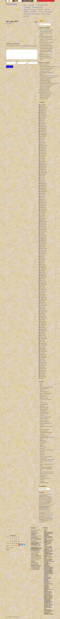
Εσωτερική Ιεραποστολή (44, 429)
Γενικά (41, 401)
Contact (41, 383)
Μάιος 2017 (42, 256)
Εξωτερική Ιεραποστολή (44, 421)
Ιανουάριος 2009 (43, 316)
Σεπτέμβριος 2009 (43, 311)
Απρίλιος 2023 (42, 161)
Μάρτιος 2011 (42, 302)
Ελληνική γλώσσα (43, 420)
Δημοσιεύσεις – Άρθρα (44, 407)
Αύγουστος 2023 (43, 155)
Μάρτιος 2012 (42, 294)
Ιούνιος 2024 (42, 139)
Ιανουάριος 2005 (43, 343)
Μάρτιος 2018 (42, 246)
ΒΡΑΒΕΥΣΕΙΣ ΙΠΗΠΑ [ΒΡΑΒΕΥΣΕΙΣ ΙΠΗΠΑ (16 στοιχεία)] (48, 499)
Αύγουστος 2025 (43, 117)
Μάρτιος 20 (42, 378)
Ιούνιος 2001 (42, 365)
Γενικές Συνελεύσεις (44, 402)
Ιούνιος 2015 (42, 270)
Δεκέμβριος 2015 (43, 265)
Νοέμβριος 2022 (43, 169)
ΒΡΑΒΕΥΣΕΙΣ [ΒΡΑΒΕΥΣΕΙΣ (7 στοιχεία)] (41, 499)
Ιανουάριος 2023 (43, 166)
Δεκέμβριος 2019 (43, 224)
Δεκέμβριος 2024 (43, 129)
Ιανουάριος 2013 (43, 289)
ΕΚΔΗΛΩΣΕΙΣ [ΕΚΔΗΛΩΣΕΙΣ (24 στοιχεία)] (42, 504)
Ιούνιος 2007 (42, 326)
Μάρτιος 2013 (42, 288)
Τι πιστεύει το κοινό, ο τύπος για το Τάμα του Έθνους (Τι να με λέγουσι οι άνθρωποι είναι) (46, 473)
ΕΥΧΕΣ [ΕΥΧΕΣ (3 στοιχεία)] (49, 508)
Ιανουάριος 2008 (43, 322)
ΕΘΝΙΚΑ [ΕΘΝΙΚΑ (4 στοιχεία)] (40, 542)
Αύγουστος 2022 (43, 174)
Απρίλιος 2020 (42, 218)
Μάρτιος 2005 (42, 341)
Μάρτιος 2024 (42, 144)
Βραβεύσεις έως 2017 (44, 398)
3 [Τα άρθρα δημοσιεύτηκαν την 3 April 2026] (14, 539)
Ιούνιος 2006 (42, 332)
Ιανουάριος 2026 (43, 109)
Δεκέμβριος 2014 (43, 275)
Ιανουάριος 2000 (43, 376)
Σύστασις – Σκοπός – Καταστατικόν (47, 459)
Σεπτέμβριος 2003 (43, 351)
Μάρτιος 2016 (42, 264)
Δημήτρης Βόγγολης (44, 65)
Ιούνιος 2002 (42, 359)
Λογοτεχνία (42, 443)
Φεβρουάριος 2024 (43, 145)
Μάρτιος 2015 (42, 272)
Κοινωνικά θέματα (43, 442)
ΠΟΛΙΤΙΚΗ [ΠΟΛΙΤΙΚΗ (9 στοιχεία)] (49, 515)
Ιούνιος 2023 (42, 158)
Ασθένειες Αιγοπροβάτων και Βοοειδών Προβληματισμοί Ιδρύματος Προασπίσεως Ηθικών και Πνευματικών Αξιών (46, 95)
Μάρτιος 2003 (42, 354)
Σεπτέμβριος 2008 (43, 318)
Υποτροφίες (42, 481)
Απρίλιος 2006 (42, 333)
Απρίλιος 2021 (42, 199)
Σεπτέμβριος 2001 (43, 363)
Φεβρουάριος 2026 (43, 107)
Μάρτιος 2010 (42, 308)
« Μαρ (7, 549)
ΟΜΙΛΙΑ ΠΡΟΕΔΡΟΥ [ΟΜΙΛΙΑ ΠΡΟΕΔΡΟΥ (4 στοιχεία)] (38, 557)
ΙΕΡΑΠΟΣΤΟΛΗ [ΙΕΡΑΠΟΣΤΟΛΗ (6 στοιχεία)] (45, 510)
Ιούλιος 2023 (42, 156)
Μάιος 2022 (42, 178)
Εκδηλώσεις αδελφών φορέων (45, 416)
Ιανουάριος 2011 (43, 303)
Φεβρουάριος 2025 (43, 126)
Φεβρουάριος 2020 (43, 221)
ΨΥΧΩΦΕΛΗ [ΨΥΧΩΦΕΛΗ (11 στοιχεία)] (41, 522)
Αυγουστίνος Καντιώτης (44, 394)
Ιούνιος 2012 (42, 292)
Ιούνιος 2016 (42, 261)
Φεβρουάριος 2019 (43, 235)
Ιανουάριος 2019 (43, 237)
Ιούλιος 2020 (42, 213)
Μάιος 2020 (42, 216)
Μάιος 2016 (42, 262)
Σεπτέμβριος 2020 (43, 210)
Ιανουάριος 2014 (43, 281)
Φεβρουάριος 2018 (43, 248)
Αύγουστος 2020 (43, 212)
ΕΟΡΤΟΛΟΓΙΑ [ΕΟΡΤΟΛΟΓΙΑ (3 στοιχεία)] (49, 505)
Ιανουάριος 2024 (43, 147)
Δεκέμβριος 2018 (43, 239)
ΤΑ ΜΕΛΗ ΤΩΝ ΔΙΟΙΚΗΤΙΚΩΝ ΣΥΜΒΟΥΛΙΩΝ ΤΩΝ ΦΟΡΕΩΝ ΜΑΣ (46, 469)
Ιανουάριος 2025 (43, 128)
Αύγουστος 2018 (43, 243)
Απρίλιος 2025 (42, 123)
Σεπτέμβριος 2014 (43, 276)
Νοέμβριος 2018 (43, 240)
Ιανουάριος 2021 (43, 204)
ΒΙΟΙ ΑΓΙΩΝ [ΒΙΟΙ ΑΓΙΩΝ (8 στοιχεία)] (50, 498)
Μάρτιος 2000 (42, 375)
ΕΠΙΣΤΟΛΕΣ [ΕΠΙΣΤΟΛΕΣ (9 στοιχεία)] (46, 508)
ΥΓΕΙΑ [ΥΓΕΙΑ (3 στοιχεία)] (31, 568)
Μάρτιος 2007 (42, 327)
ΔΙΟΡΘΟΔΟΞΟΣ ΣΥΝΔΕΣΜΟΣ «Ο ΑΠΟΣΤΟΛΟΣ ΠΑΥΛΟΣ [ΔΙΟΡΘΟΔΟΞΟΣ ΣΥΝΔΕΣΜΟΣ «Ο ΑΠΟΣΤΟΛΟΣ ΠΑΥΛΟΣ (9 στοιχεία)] (36, 541)
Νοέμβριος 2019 (43, 226)
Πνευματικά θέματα (43, 457)
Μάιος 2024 (42, 140)
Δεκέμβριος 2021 (43, 186)
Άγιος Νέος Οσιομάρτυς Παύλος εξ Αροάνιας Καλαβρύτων (48, 533)
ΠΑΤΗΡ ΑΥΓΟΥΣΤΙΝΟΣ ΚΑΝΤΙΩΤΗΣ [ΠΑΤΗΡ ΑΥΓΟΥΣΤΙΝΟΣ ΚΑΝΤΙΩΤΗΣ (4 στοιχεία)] (47, 514)
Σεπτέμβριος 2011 (43, 299)
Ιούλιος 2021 (42, 194)
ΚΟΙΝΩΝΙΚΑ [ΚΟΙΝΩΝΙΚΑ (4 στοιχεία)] (36, 554)
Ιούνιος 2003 (42, 352)
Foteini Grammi (10, 23)
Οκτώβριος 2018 (43, 242)
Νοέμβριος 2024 (43, 131)
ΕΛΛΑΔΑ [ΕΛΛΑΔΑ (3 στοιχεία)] (50, 504)
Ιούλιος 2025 (42, 118)
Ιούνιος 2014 (42, 278)
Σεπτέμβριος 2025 (43, 115)
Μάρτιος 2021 (42, 201)
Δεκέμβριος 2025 (43, 110)
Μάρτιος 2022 (42, 182)
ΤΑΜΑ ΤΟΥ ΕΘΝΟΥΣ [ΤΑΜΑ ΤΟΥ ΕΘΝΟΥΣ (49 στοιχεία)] (36, 565)
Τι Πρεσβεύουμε (43, 476)
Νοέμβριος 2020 (43, 207)
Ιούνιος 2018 (42, 245)
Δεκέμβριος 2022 (43, 167)
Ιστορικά (41, 438)
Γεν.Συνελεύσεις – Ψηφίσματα (46, 399)
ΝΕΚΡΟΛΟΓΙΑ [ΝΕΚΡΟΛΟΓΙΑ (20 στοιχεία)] (42, 513)
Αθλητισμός (42, 390)
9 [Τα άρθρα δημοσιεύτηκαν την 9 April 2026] (12, 541)
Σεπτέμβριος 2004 (43, 344)
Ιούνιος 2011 (42, 300)
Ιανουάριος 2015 (43, 273)
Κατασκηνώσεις (43, 440)
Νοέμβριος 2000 (43, 370)
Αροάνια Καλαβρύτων (44, 391)
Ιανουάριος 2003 (43, 356)
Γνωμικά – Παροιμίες (44, 404)
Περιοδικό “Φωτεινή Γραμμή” (46, 456)
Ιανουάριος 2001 (43, 368)
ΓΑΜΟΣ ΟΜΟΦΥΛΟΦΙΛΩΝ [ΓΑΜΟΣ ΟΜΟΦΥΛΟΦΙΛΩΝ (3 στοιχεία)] (42, 500)
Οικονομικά (42, 451)
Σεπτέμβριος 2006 (43, 330)
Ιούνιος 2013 (42, 286)
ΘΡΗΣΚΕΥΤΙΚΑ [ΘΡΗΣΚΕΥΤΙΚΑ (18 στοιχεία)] (42, 509)
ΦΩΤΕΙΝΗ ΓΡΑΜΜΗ (44, 482)
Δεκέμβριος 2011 (43, 297)
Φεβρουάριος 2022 (43, 183)
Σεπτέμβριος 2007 (43, 324)
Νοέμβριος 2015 (43, 267)
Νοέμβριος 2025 (43, 112)
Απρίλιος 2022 (42, 180)
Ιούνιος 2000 (42, 373)
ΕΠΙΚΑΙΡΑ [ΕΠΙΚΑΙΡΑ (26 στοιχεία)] (41, 508)
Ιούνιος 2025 (42, 120)
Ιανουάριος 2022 (43, 185)
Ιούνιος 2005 (42, 340)
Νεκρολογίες (42, 448)
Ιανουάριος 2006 (43, 337)
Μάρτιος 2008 (42, 321)
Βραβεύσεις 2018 (43, 396)
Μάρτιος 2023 (42, 163)
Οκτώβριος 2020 (43, 208)
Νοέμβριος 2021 (43, 188)
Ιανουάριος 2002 (43, 362)
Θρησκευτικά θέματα (44, 431)
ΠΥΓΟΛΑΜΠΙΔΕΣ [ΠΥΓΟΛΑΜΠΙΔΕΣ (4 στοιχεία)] (48, 517)
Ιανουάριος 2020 (43, 223)
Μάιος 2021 (42, 197)
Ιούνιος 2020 (42, 215)
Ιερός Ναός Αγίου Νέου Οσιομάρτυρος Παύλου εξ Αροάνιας (48, 573)
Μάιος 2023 (42, 159)
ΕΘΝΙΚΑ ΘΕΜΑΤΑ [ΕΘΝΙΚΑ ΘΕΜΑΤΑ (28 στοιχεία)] (46, 503)
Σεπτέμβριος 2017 (43, 253)
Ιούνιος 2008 (42, 319)
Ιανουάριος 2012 (43, 295)
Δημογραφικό (42, 405)
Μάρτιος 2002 (42, 360)
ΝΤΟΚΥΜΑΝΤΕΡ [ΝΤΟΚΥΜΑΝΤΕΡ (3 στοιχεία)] (47, 513)
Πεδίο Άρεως (42, 453)
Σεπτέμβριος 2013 (43, 284)
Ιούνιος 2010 (42, 307)
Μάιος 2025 (42, 121)
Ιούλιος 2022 (42, 175)
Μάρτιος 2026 (42, 106)
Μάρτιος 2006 (42, 335)
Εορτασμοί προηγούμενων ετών (46, 423)
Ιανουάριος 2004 (43, 349)
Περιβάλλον (42, 454)
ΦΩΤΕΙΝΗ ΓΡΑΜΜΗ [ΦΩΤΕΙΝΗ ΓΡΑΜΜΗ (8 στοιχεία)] (44, 520)
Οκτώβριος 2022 (43, 170)
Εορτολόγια (42, 424)
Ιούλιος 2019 (42, 232)
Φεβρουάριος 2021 (43, 202)
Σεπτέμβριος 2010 (43, 305)
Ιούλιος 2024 (42, 137)
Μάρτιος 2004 (42, 348)
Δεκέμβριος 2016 (43, 259)
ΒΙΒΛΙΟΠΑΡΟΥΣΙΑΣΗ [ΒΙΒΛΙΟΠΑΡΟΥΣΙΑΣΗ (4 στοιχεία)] (42, 498)
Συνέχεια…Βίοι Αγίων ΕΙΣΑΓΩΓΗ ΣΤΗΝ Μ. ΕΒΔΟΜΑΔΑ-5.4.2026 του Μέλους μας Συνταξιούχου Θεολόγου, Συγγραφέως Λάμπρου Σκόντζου (46, 50)
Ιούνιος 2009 (42, 313)
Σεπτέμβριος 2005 (43, 338)
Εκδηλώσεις (42, 415)
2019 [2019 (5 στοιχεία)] (39, 494)
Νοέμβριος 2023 (43, 150)
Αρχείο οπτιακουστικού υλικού (46, 393)
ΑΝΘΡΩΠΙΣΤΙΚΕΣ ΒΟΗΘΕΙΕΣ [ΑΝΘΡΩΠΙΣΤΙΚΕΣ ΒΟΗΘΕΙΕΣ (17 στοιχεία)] (45, 496)
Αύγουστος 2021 (43, 193)
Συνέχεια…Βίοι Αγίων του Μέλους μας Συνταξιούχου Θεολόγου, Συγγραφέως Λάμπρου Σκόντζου (46, 44)
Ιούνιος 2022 (42, 177)
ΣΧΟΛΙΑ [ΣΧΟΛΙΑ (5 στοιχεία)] (52, 517)
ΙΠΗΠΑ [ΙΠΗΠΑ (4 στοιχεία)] (37, 553)
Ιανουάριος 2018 (43, 250)
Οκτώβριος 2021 (43, 189)
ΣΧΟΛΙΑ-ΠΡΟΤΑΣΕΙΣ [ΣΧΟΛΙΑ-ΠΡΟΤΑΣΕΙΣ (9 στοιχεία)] (42, 518)
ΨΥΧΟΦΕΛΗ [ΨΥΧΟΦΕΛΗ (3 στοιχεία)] (32, 569)
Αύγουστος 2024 (43, 136)
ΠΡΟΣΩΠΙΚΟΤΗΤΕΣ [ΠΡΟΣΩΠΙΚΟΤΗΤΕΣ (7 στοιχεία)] (42, 517)
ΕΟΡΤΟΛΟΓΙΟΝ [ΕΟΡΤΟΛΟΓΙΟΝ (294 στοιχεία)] (44, 507)
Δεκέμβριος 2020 (43, 205)
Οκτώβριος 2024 (43, 133)
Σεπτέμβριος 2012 (43, 291)
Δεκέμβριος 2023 (43, 148)
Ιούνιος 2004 (42, 346)
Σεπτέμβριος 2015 (43, 269)
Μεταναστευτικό (43, 446)
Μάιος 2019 (42, 234)
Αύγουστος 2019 (43, 231)
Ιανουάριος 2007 (43, 329)
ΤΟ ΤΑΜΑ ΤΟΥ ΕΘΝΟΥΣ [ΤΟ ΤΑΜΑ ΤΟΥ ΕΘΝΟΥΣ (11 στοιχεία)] (48, 519)
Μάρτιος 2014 (42, 280)
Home (41, 385)
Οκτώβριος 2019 (43, 227)
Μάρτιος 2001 (42, 367)
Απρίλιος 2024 (42, 142)
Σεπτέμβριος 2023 (43, 153)
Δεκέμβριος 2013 (43, 283)
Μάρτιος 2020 (42, 220)
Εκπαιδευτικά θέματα (44, 418)
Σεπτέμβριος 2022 (43, 172)
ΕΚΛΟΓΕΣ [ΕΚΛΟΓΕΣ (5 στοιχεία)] (47, 504)
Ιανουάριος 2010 (43, 310)
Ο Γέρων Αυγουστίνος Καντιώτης (46, 450)
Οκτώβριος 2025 (43, 114)
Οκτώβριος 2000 (43, 371)
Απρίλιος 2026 (42, 104)
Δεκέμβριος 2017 (43, 251)
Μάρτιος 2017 (42, 257)
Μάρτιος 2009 (42, 314)
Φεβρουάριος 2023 (43, 164)
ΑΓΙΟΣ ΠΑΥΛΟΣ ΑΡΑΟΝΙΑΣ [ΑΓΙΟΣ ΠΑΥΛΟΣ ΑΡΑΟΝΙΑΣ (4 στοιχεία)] (44, 494)
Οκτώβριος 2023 (43, 152)
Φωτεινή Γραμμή (11, 4)
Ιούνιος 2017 (42, 254)
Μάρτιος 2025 (42, 125)
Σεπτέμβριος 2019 (43, 229)
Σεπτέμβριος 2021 (43, 191)
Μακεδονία (42, 445)
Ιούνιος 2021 (42, 196)
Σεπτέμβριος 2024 (43, 134)
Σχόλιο (7, 48)
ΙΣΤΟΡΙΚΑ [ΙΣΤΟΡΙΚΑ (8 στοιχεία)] (32, 554)
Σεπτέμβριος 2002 (43, 357)
